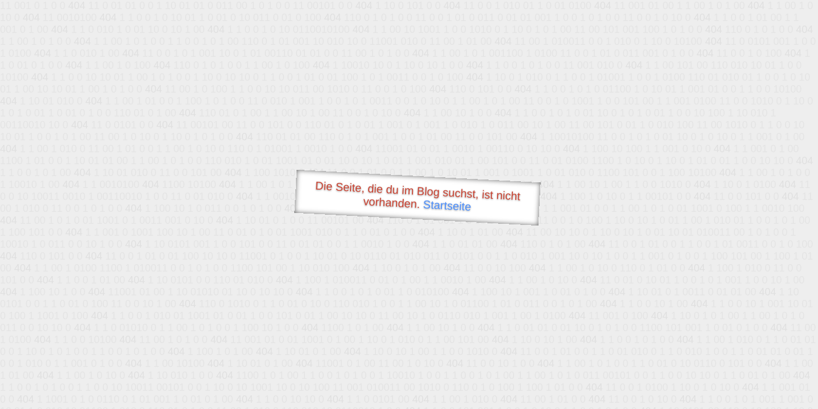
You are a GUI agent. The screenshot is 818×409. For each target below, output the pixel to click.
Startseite (447, 205)
